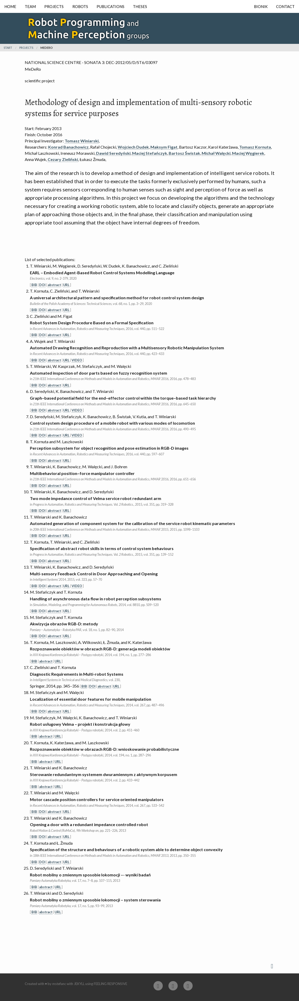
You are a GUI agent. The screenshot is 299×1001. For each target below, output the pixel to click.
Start (8, 47)
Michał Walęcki (216, 153)
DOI (42, 285)
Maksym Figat (163, 146)
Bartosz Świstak (184, 153)
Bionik (261, 6)
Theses (140, 6)
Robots (80, 6)
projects (26, 47)
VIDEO (77, 360)
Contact (285, 6)
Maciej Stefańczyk (149, 153)
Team (30, 6)
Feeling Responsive (110, 984)
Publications (110, 6)
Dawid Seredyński (113, 153)
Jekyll (79, 984)
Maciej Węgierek (248, 153)
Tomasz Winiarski (82, 140)
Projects (54, 6)
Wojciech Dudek (133, 146)
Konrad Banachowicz (68, 146)
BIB (34, 285)
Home (10, 6)
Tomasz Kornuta (255, 146)
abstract (54, 285)
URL (66, 285)
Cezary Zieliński (63, 159)
